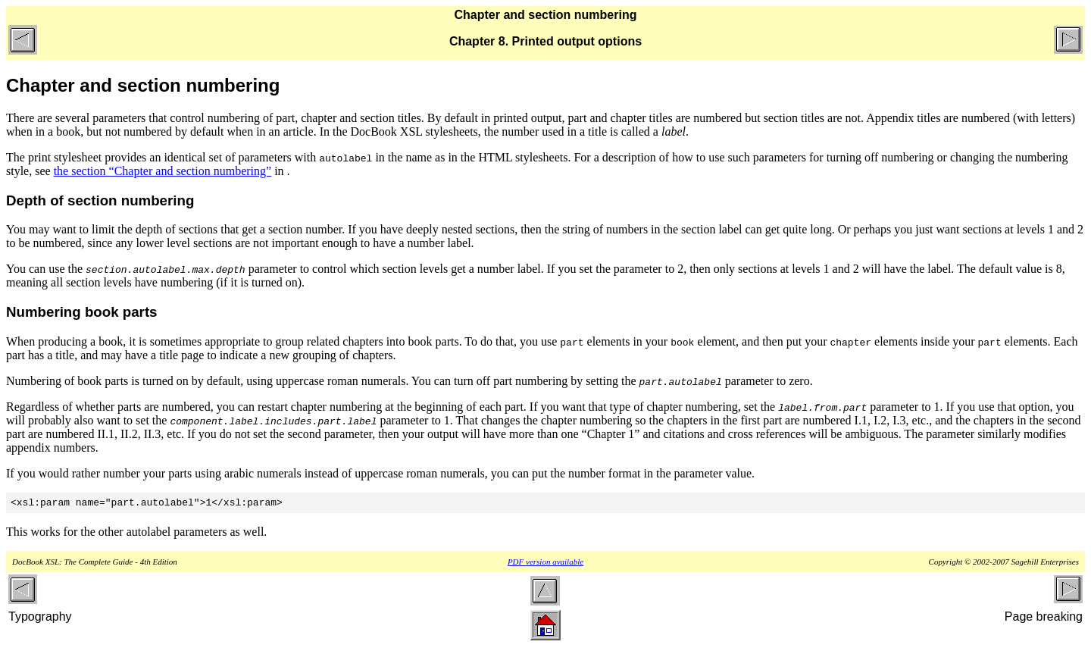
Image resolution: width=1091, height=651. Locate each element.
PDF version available (545, 563)
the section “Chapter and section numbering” (162, 170)
